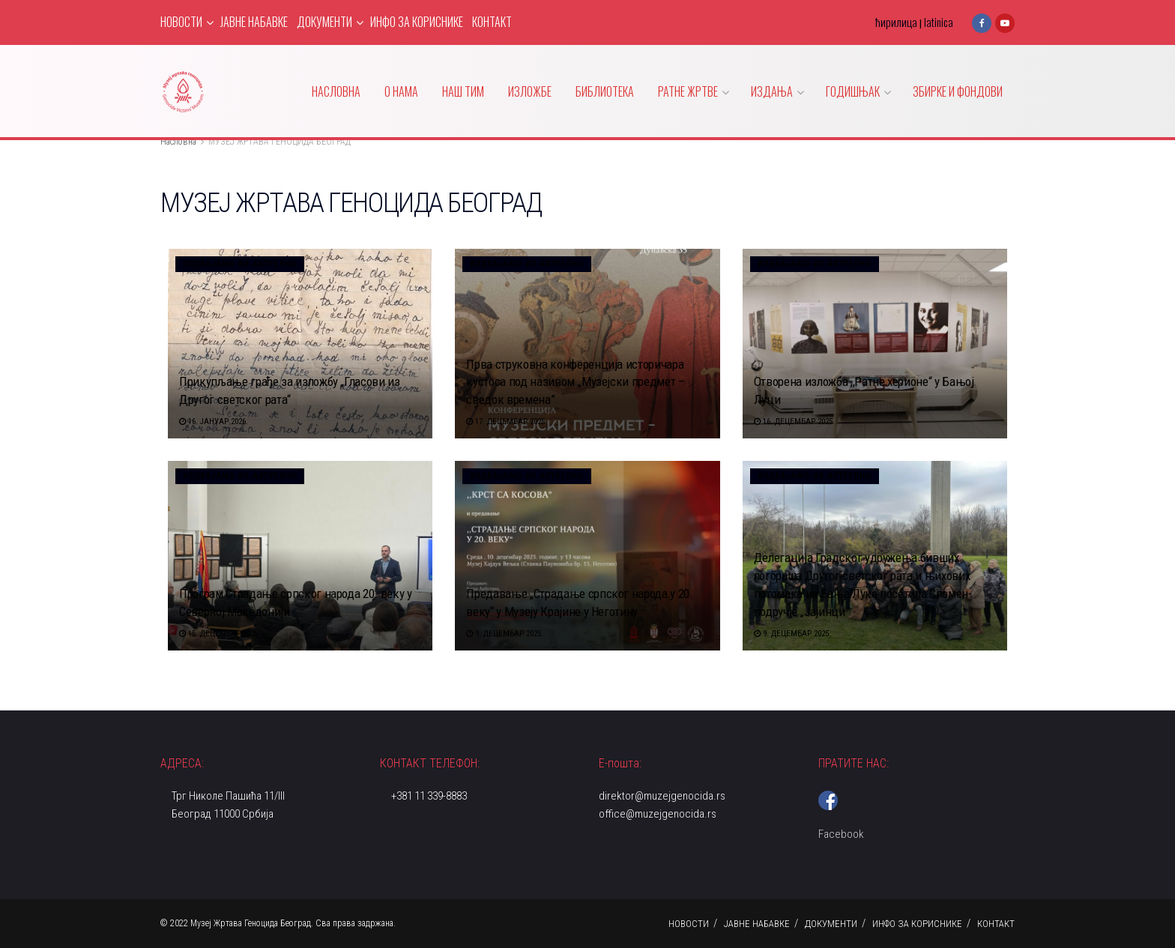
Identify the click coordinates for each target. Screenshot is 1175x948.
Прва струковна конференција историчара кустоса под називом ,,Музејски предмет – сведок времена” (575, 382)
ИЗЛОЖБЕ (530, 91)
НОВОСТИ (181, 22)
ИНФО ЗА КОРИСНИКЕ (416, 22)
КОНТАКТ (492, 22)
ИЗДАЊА (772, 91)
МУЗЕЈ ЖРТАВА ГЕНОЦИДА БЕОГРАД (279, 141)
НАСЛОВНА (336, 91)
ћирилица (896, 21)
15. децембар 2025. (219, 633)
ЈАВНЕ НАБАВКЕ (254, 22)
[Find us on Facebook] (981, 22)
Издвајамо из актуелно (240, 264)
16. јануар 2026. (213, 421)
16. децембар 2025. (794, 421)
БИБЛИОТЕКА (605, 91)
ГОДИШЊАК (853, 91)
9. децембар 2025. (504, 633)
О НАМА (401, 91)
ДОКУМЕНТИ (324, 22)
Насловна (178, 141)
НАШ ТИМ (463, 91)
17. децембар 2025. (506, 421)
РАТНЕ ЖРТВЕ (688, 91)
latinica (938, 21)
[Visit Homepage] (182, 91)
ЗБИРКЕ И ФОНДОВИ (958, 91)
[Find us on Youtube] (1005, 22)
